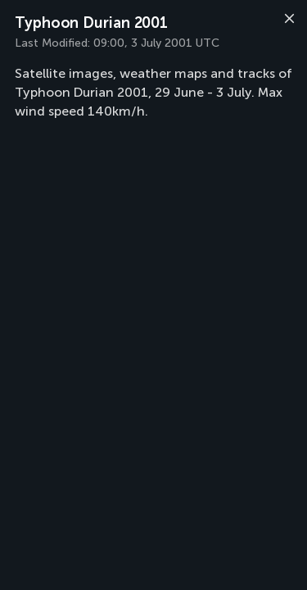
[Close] (287, 20)
